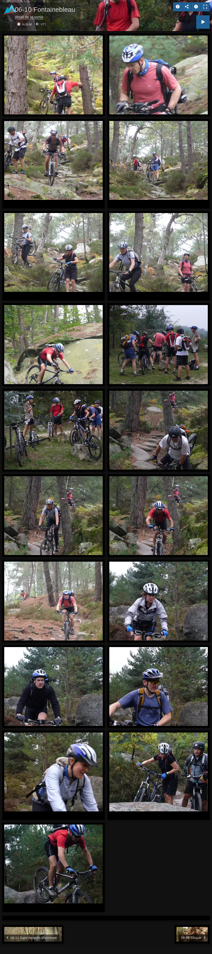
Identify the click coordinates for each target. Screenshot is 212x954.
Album (27, 24)
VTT (43, 24)
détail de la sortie (29, 17)
